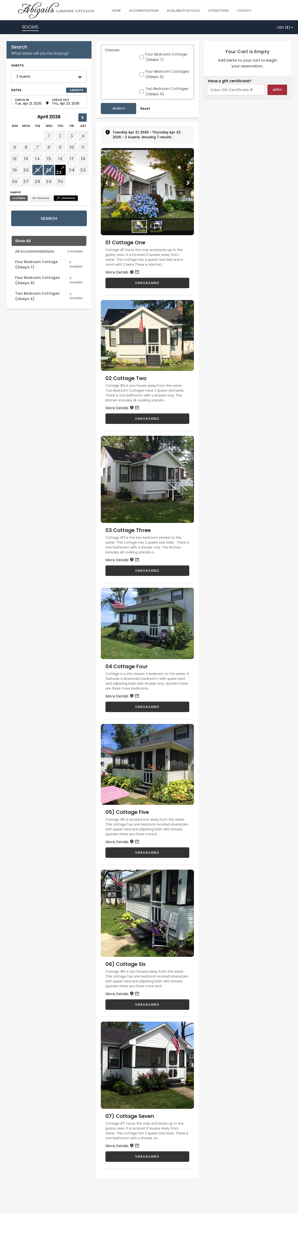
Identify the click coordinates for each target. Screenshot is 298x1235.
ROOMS (30, 27)
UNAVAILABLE (147, 283)
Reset (145, 108)
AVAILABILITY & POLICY (183, 10)
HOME (116, 10)
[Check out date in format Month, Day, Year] (66, 101)
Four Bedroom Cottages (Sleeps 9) (167, 74)
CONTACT (244, 10)
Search (49, 218)
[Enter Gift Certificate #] (236, 90)
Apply (277, 89)
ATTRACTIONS (218, 10)
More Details (122, 272)
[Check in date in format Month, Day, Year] (29, 101)
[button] (49, 76)
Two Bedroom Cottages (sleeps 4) (167, 91)
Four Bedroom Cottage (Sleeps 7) (166, 57)
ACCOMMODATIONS (144, 10)
